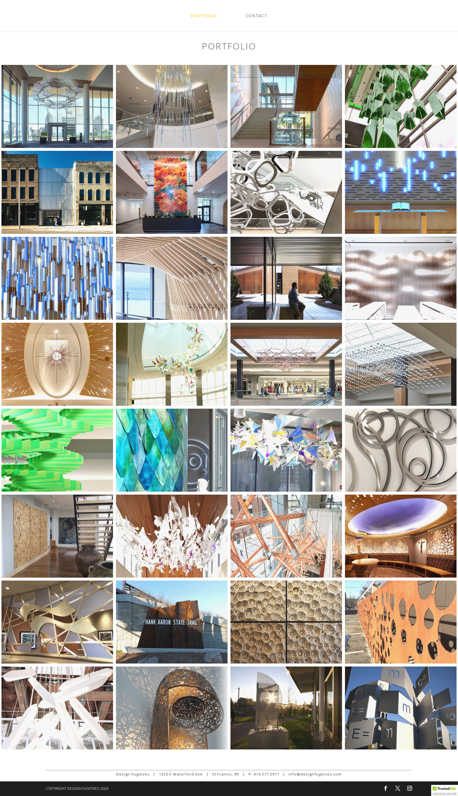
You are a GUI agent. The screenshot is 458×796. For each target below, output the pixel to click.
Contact (256, 16)
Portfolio (204, 16)
